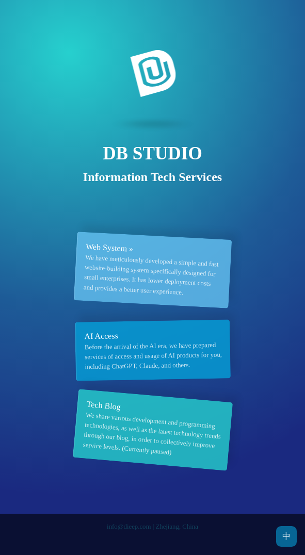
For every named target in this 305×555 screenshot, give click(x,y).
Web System (106, 247)
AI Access (101, 335)
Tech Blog (103, 406)
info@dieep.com (129, 526)
